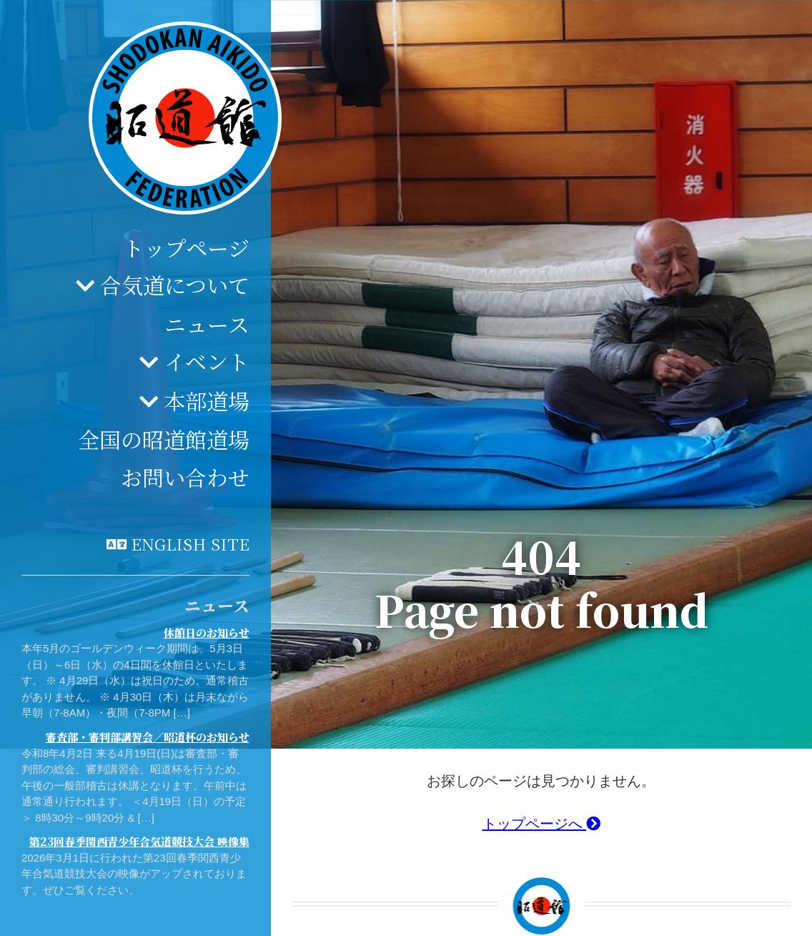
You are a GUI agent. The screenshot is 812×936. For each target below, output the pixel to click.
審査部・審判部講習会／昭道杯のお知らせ (147, 736)
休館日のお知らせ (206, 632)
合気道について (174, 284)
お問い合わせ (185, 477)
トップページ (186, 247)
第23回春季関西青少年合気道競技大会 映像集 (139, 841)
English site (190, 543)
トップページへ (541, 824)
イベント (206, 361)
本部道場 (206, 400)
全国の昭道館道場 (163, 439)
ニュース (206, 324)
